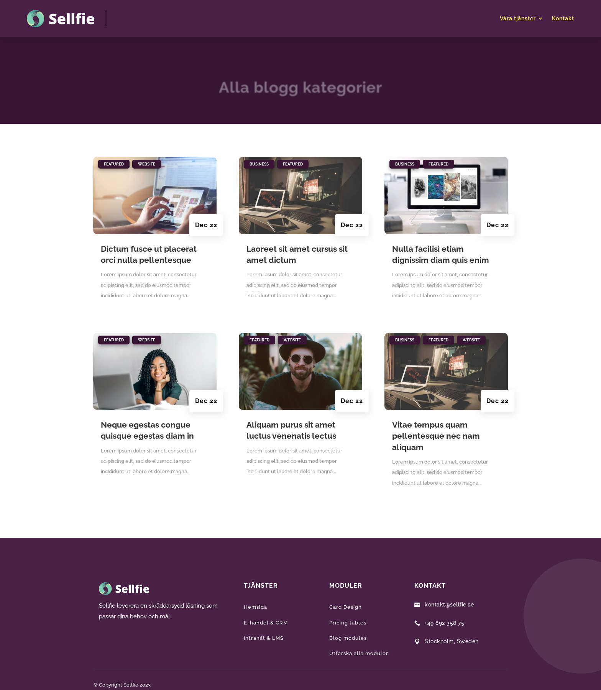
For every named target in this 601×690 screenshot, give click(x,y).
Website (146, 164)
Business (259, 164)
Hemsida (255, 607)
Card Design (345, 607)
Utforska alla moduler (358, 653)
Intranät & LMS (264, 638)
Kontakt (563, 18)
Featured (114, 164)
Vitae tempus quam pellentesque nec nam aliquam (436, 436)
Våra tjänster (518, 18)
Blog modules (348, 638)
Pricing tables (347, 623)
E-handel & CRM (266, 623)
